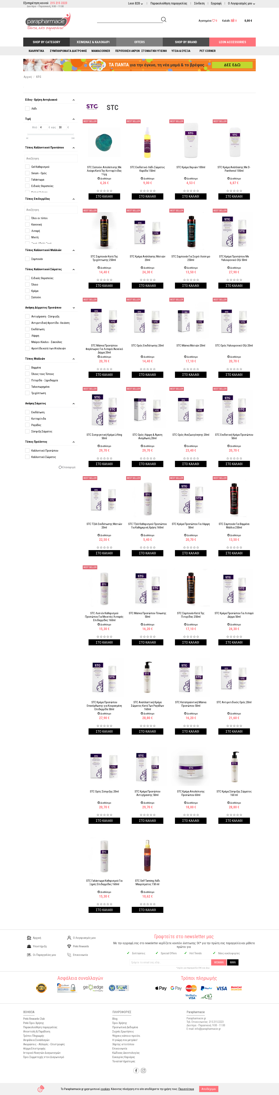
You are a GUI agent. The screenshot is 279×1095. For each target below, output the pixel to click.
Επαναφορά (68, 467)
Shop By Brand (186, 42)
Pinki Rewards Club (34, 1018)
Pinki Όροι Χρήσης (33, 1023)
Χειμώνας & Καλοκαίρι (93, 42)
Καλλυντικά (36, 51)
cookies (105, 1089)
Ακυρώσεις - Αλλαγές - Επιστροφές (44, 1044)
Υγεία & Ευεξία (180, 51)
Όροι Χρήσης (119, 1023)
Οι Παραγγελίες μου (41, 955)
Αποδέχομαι (209, 1089)
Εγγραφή (216, 3)
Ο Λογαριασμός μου (81, 938)
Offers (139, 42)
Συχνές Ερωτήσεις (123, 1031)
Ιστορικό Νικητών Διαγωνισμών (41, 1053)
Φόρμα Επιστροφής (34, 1048)
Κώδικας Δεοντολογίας (126, 1053)
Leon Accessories (232, 42)
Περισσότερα (186, 1089)
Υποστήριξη (37, 946)
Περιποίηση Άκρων (127, 51)
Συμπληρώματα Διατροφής (68, 51)
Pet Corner (208, 51)
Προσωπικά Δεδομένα (125, 1027)
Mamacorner (100, 51)
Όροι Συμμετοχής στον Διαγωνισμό (43, 1057)
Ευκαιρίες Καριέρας (123, 1057)
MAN (233, 962)
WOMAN (219, 962)
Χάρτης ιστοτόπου (123, 1044)
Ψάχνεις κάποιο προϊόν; (126, 1036)
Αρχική (34, 938)
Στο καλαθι (104, 196)
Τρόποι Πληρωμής (33, 1036)
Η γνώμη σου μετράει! (124, 1040)
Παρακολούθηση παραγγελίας (168, 3)
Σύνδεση (199, 3)
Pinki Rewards (78, 946)
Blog (114, 1018)
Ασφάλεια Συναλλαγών (36, 1040)
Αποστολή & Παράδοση (36, 1031)
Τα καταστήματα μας (123, 1061)
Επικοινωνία (77, 955)
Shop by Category (46, 42)
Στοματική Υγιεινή (154, 51)
